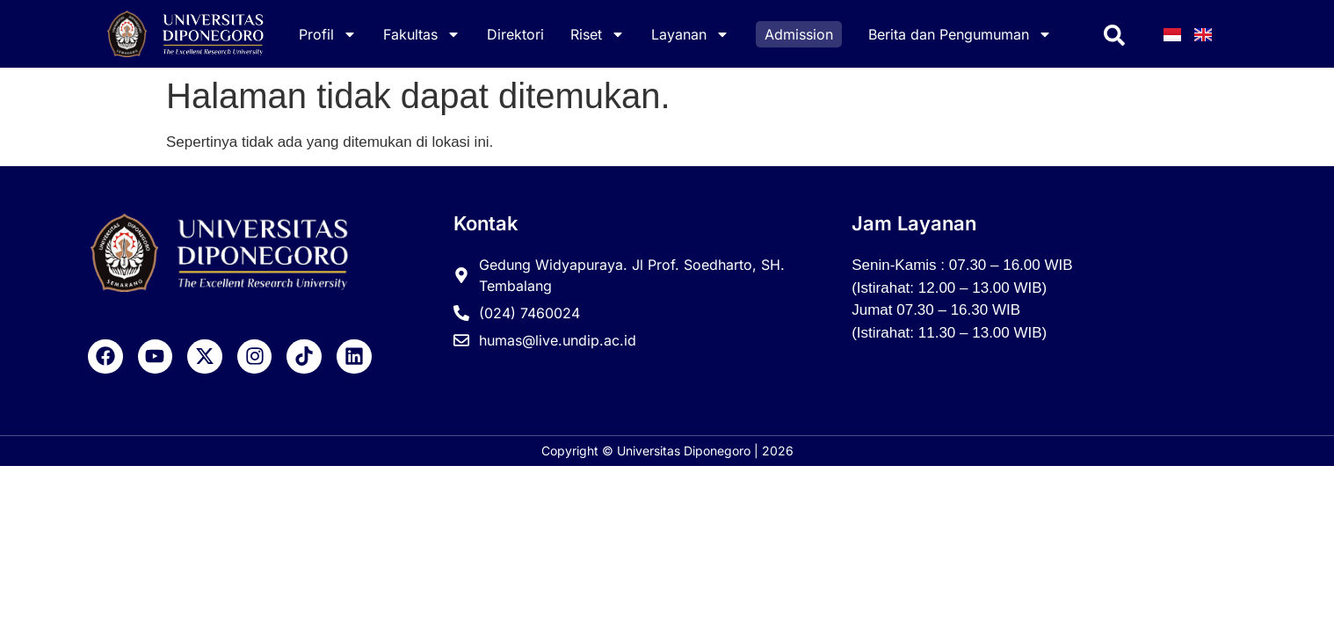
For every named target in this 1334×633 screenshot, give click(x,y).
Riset (597, 34)
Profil (328, 34)
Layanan (690, 34)
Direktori (515, 34)
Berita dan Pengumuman (960, 34)
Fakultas (421, 34)
